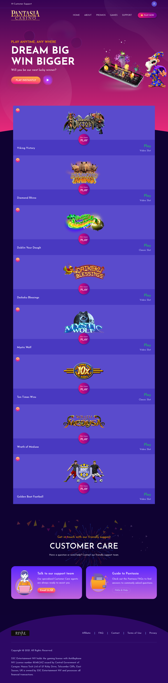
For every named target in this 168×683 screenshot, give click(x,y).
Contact (115, 633)
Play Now (147, 15)
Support (127, 15)
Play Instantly (26, 80)
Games (113, 15)
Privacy (153, 633)
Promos (101, 15)
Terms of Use (134, 633)
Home (76, 15)
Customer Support (21, 4)
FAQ (100, 633)
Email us (46, 590)
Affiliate (86, 633)
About (88, 15)
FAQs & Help (121, 590)
